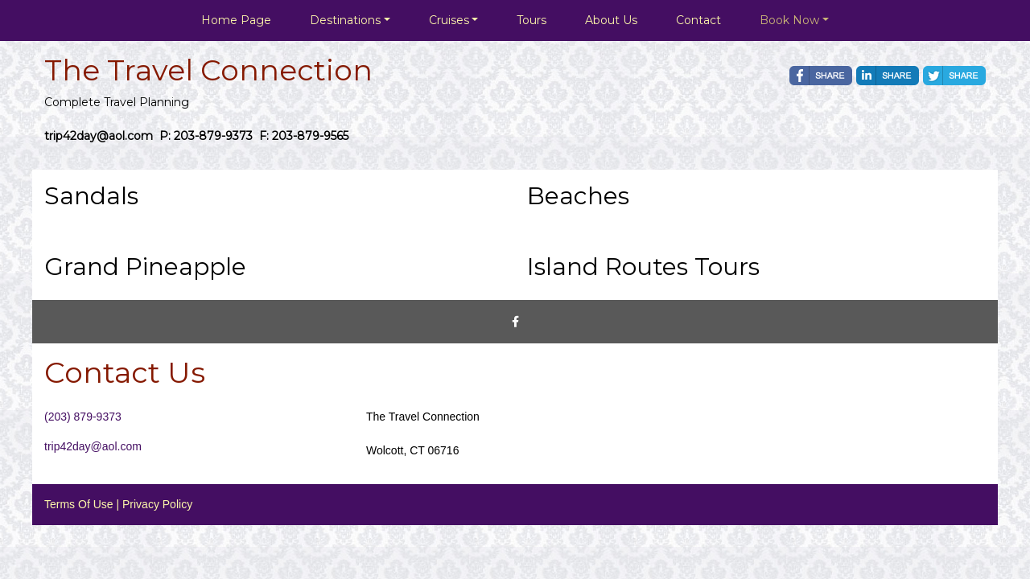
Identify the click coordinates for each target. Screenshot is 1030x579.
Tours (531, 20)
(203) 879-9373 (83, 416)
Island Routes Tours (643, 266)
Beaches (578, 196)
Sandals (91, 196)
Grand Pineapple (145, 266)
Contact (698, 20)
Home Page (236, 20)
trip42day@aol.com (93, 446)
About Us (611, 20)
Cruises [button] (449, 20)
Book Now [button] (789, 20)
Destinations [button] (345, 20)
